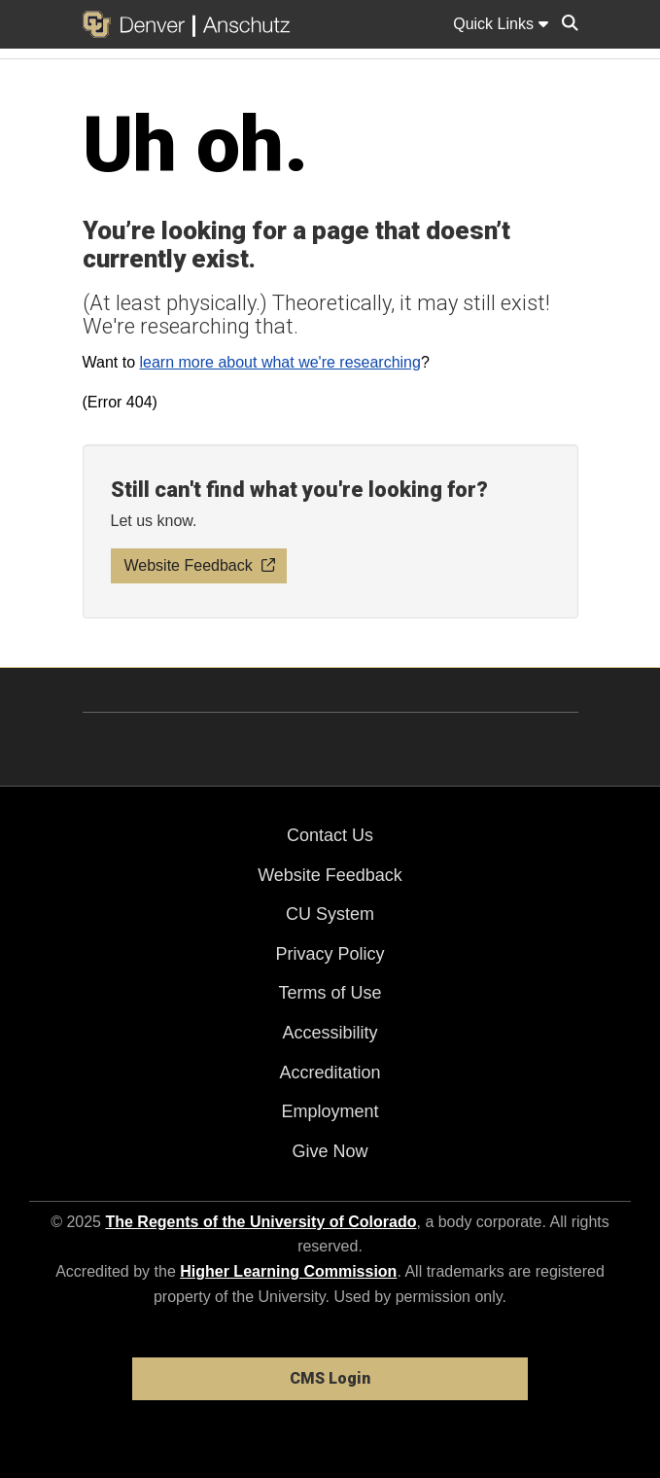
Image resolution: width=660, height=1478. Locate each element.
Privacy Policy (329, 954)
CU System (330, 914)
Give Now (329, 1151)
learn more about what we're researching (279, 362)
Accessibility (329, 1032)
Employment (329, 1111)
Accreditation (329, 1072)
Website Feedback (330, 875)
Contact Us (330, 835)
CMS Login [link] (330, 1378)
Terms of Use (329, 993)
